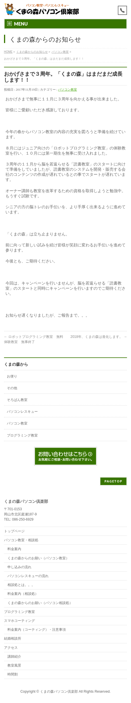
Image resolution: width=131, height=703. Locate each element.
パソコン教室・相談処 (21, 540)
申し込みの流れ (19, 567)
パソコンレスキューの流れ (28, 576)
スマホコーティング (19, 621)
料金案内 (14, 549)
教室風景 (14, 665)
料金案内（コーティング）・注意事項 (36, 630)
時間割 (12, 674)
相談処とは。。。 (21, 585)
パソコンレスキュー (22, 412)
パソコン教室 (60, 51)
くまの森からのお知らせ (32, 51)
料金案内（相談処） (22, 594)
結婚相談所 (12, 638)
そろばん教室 (17, 400)
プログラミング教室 (22, 435)
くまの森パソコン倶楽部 (59, 692)
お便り (12, 376)
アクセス (11, 648)
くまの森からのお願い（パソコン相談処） (40, 603)
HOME (8, 51)
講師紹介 (14, 657)
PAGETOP (113, 481)
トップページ (14, 531)
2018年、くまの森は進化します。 (98, 337)
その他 (12, 388)
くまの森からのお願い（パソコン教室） (38, 558)
